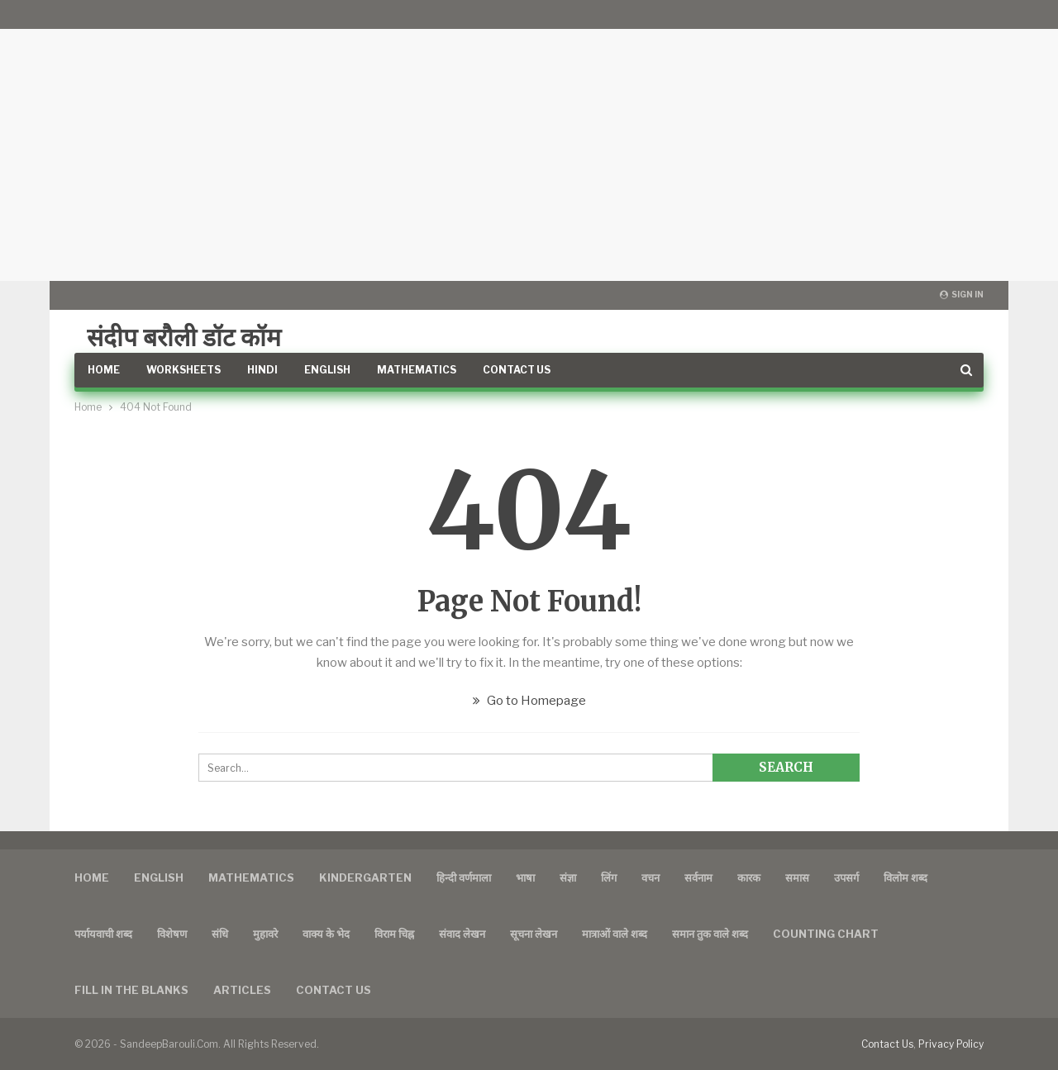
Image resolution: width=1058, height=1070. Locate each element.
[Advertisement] (529, 140)
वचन (650, 877)
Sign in (962, 294)
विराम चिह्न (394, 933)
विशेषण (172, 933)
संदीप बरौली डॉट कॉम (184, 337)
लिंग (609, 877)
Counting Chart (826, 933)
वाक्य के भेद (326, 933)
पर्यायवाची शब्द (103, 933)
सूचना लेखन (533, 933)
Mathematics (416, 370)
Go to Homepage (529, 700)
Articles (242, 989)
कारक (748, 877)
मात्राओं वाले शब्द (614, 933)
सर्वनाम (698, 877)
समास (797, 877)
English (327, 370)
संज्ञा (568, 877)
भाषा (525, 877)
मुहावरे (265, 933)
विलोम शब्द (905, 877)
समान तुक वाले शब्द (710, 933)
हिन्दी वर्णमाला (463, 877)
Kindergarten (365, 877)
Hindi (262, 370)
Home (104, 370)
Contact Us (516, 370)
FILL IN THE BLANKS (131, 989)
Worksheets (183, 370)
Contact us (333, 989)
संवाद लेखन (462, 933)
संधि (220, 933)
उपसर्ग (846, 877)
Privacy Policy (951, 1044)
